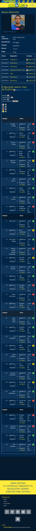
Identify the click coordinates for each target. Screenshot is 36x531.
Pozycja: (4, 45)
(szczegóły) (22, 129)
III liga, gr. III (13, 59)
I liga (11, 73)
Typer (5, 505)
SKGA (5, 499)
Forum (5, 501)
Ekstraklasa (13, 63)
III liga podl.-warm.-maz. (17, 70)
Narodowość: (5, 42)
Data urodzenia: (5, 37)
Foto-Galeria (7, 503)
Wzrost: (3, 48)
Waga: (3, 51)
